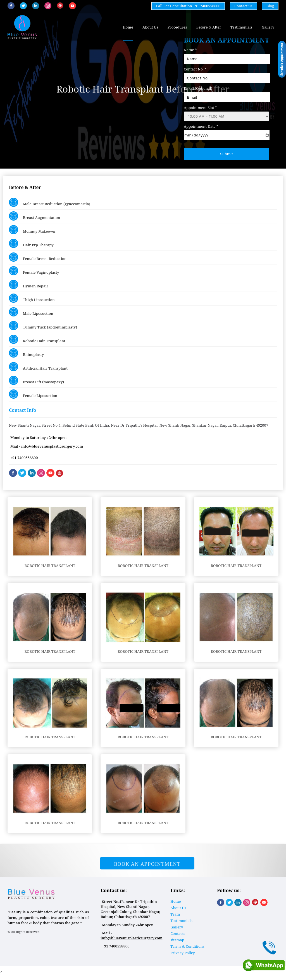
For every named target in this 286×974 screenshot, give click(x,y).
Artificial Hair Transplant (38, 366)
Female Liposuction (33, 394)
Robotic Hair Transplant (37, 339)
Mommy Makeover (32, 229)
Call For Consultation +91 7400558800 (188, 5)
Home (128, 27)
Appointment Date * (201, 126)
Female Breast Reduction (37, 257)
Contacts (177, 933)
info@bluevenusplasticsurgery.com (52, 446)
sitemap (177, 939)
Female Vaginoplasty (34, 270)
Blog (270, 5)
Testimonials (241, 27)
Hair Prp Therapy (31, 243)
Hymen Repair (28, 284)
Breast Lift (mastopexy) (36, 380)
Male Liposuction (31, 311)
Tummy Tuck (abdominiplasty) (43, 325)
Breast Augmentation (34, 216)
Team (175, 914)
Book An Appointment (147, 863)
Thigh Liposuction (32, 298)
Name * (190, 49)
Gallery (268, 27)
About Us (150, 27)
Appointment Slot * (200, 107)
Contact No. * (195, 69)
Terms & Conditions (187, 946)
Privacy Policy (182, 952)
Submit (226, 154)
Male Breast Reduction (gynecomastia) (49, 202)
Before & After (208, 27)
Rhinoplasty (26, 353)
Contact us (243, 5)
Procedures (177, 27)
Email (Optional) (198, 88)
